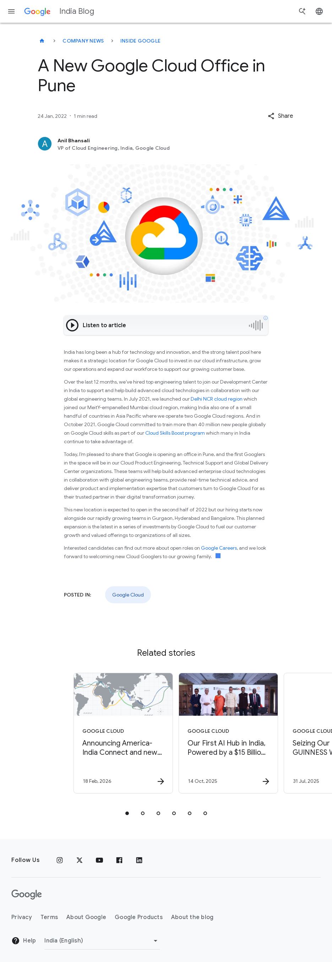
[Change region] (102, 940)
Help (23, 940)
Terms (49, 917)
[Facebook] (119, 860)
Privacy (21, 917)
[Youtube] (99, 860)
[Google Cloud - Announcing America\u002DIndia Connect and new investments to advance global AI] (113, 733)
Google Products (139, 917)
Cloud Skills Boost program (175, 433)
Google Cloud (128, 595)
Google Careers (219, 548)
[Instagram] (59, 860)
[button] (280, 116)
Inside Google (140, 41)
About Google (86, 917)
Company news (83, 41)
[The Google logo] (26, 894)
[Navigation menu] (11, 11)
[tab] (127, 813)
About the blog (192, 917)
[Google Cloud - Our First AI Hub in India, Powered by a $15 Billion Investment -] (218, 733)
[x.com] (79, 860)
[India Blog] (41, 40)
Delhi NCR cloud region (217, 399)
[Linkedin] (139, 860)
